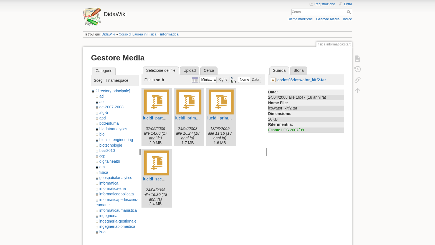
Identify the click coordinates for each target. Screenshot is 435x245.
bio (102, 134)
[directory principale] (112, 91)
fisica (103, 172)
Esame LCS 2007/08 (286, 130)
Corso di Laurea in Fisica (137, 34)
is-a (102, 232)
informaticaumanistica (118, 210)
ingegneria (108, 215)
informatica (169, 34)
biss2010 (107, 150)
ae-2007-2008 (111, 107)
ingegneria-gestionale (117, 221)
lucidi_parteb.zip (158, 118)
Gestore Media (328, 19)
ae (101, 101)
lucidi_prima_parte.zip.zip (231, 118)
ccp (102, 156)
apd (102, 118)
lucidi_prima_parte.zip (195, 118)
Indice (347, 19)
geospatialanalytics (115, 177)
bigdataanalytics (113, 129)
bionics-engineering (116, 139)
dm (102, 167)
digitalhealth (109, 161)
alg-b (103, 112)
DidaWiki (108, 34)
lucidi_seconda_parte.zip (166, 179)
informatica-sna (112, 188)
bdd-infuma (109, 123)
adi (102, 96)
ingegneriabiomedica (117, 226)
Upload (189, 70)
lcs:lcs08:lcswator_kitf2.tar (301, 80)
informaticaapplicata (116, 194)
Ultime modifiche (300, 19)
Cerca (349, 12)
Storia (299, 70)
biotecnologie (110, 145)
